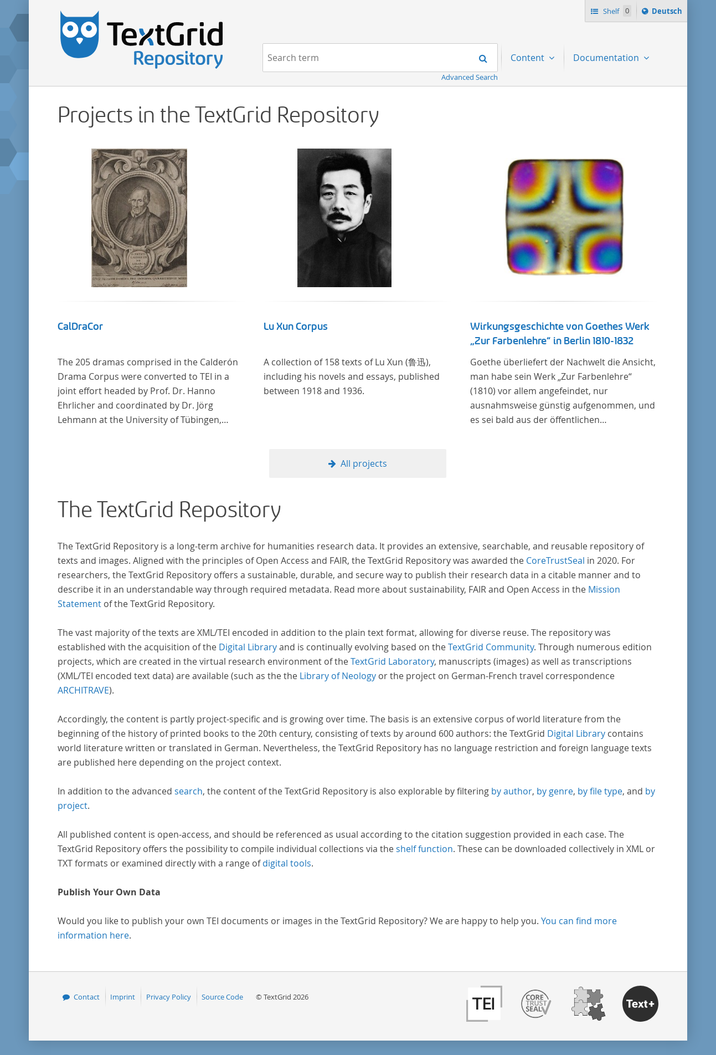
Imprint (122, 997)
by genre (555, 791)
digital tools (286, 863)
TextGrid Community (491, 647)
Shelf (616, 11)
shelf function (424, 849)
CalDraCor (80, 326)
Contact (87, 997)
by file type (600, 791)
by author (511, 791)
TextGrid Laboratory (392, 661)
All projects (364, 463)
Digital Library (248, 647)
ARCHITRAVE (83, 690)
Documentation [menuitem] (607, 58)
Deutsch (668, 12)
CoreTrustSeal (555, 560)
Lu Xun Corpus (296, 326)
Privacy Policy (168, 997)
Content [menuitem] (529, 58)
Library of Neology (338, 676)
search (188, 791)
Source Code (222, 997)
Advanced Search (469, 77)
